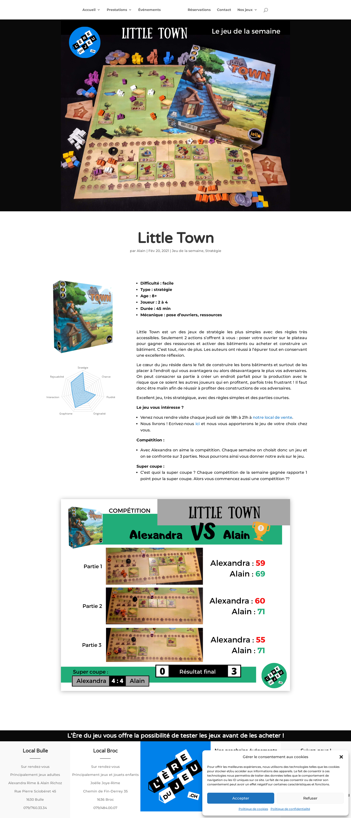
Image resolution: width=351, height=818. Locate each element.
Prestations (115, 10)
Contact (226, 10)
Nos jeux (246, 10)
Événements (147, 10)
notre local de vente (272, 417)
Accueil (87, 10)
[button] (341, 756)
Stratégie (213, 251)
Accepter (240, 798)
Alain (141, 251)
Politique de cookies (253, 809)
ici (198, 423)
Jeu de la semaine (188, 251)
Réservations (201, 10)
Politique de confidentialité (290, 809)
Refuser (310, 798)
